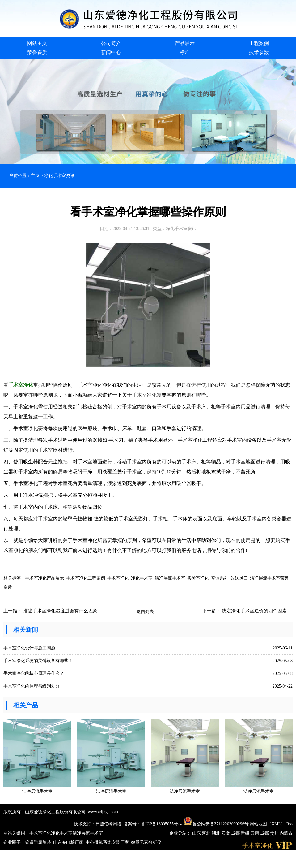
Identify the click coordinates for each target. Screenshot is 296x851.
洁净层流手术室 (170, 578)
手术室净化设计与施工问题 (29, 648)
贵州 (275, 833)
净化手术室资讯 (59, 175)
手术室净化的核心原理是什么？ (33, 673)
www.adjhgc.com (103, 812)
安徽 (226, 833)
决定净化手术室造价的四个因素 (254, 610)
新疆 (246, 833)
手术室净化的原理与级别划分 (31, 686)
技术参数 (259, 52)
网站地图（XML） (267, 824)
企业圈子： (14, 842)
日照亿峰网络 (108, 824)
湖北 (217, 833)
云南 (255, 833)
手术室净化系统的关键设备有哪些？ (38, 660)
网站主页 (37, 43)
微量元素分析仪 (146, 842)
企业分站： (180, 833)
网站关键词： (16, 833)
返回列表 (145, 611)
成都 (236, 833)
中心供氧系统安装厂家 (107, 842)
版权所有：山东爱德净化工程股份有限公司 (44, 812)
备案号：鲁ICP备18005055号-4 (152, 824)
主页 (35, 175)
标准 (185, 52)
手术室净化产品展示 (44, 578)
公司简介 (111, 43)
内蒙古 (286, 833)
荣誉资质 (37, 52)
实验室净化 (198, 578)
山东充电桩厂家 (68, 842)
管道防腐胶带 (38, 842)
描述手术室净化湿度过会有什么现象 (60, 610)
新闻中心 (111, 52)
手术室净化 (118, 578)
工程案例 (259, 43)
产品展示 (185, 43)
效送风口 (239, 578)
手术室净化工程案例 (85, 578)
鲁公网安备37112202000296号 (216, 824)
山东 (197, 833)
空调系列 (219, 578)
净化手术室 (142, 578)
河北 (207, 833)
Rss (289, 824)
